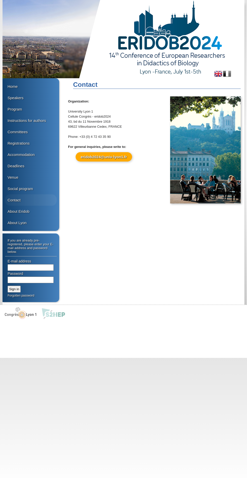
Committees (18, 132)
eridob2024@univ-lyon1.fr (104, 157)
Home (13, 86)
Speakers (15, 98)
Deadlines (16, 166)
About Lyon (17, 223)
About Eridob (18, 211)
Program (15, 109)
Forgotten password (21, 295)
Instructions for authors (27, 120)
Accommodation (21, 154)
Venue (13, 177)
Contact (14, 200)
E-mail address (19, 261)
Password (15, 274)
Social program (20, 189)
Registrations (19, 143)
